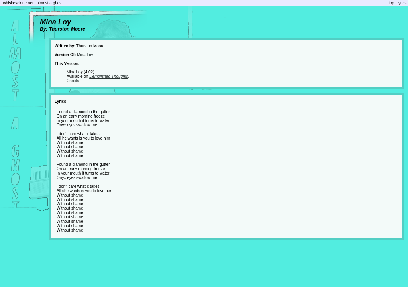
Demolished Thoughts (108, 76)
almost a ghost (50, 3)
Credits (73, 81)
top (391, 3)
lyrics (402, 3)
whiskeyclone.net (18, 3)
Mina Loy (85, 55)
